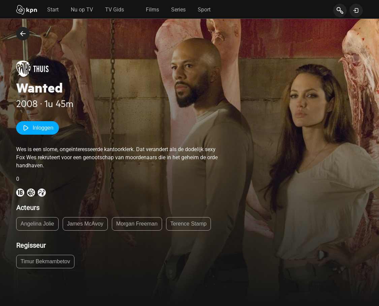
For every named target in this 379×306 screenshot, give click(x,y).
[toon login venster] (356, 10)
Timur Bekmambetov (45, 261)
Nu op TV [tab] (82, 9)
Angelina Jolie (37, 224)
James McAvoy (85, 224)
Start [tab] (53, 9)
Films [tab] (152, 9)
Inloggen (37, 128)
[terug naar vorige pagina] (23, 33)
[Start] (26, 10)
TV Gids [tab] (114, 9)
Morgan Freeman (137, 224)
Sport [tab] (204, 9)
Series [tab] (178, 9)
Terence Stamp (188, 224)
